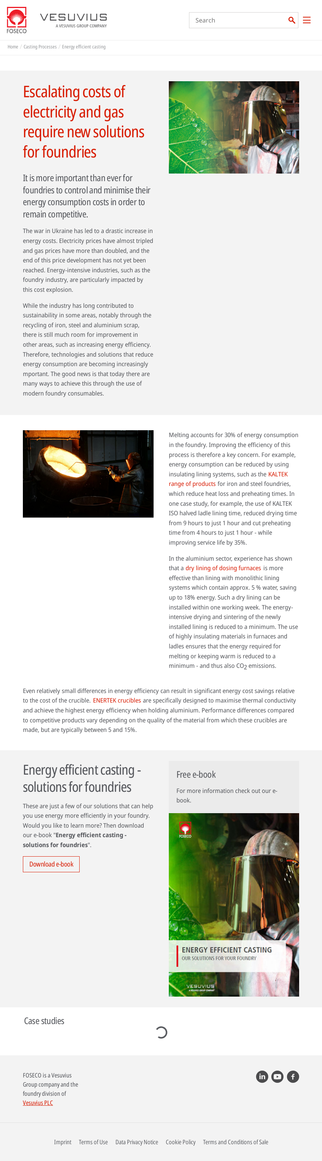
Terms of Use (93, 1142)
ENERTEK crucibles (117, 700)
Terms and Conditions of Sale (235, 1142)
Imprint (62, 1142)
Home (13, 46)
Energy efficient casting (84, 46)
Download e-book (51, 863)
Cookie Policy (180, 1142)
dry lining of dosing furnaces (223, 568)
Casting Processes (40, 46)
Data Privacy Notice (136, 1142)
